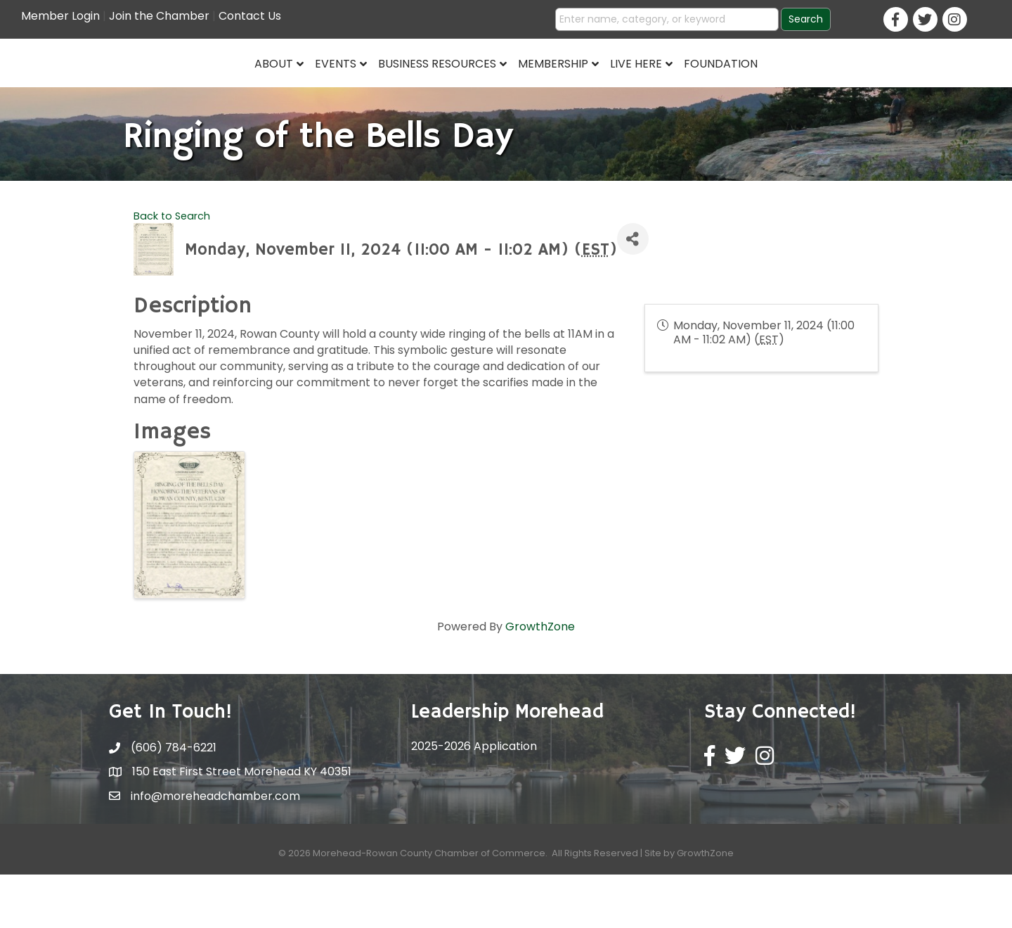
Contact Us (250, 16)
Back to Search (172, 269)
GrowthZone (540, 680)
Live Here (744, 89)
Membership (661, 89)
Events (228, 89)
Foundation (829, 89)
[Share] (633, 292)
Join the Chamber (159, 16)
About (166, 89)
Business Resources (330, 89)
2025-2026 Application (474, 800)
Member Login (60, 16)
